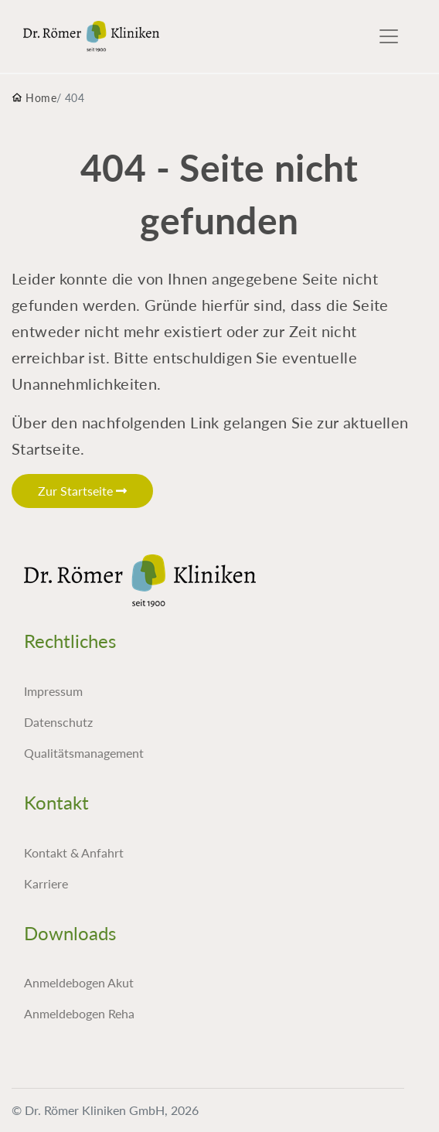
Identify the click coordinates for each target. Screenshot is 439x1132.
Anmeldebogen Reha (79, 1013)
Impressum (53, 691)
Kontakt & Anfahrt (74, 852)
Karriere (46, 883)
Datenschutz (58, 721)
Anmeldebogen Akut (79, 982)
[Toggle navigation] (389, 36)
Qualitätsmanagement (84, 752)
